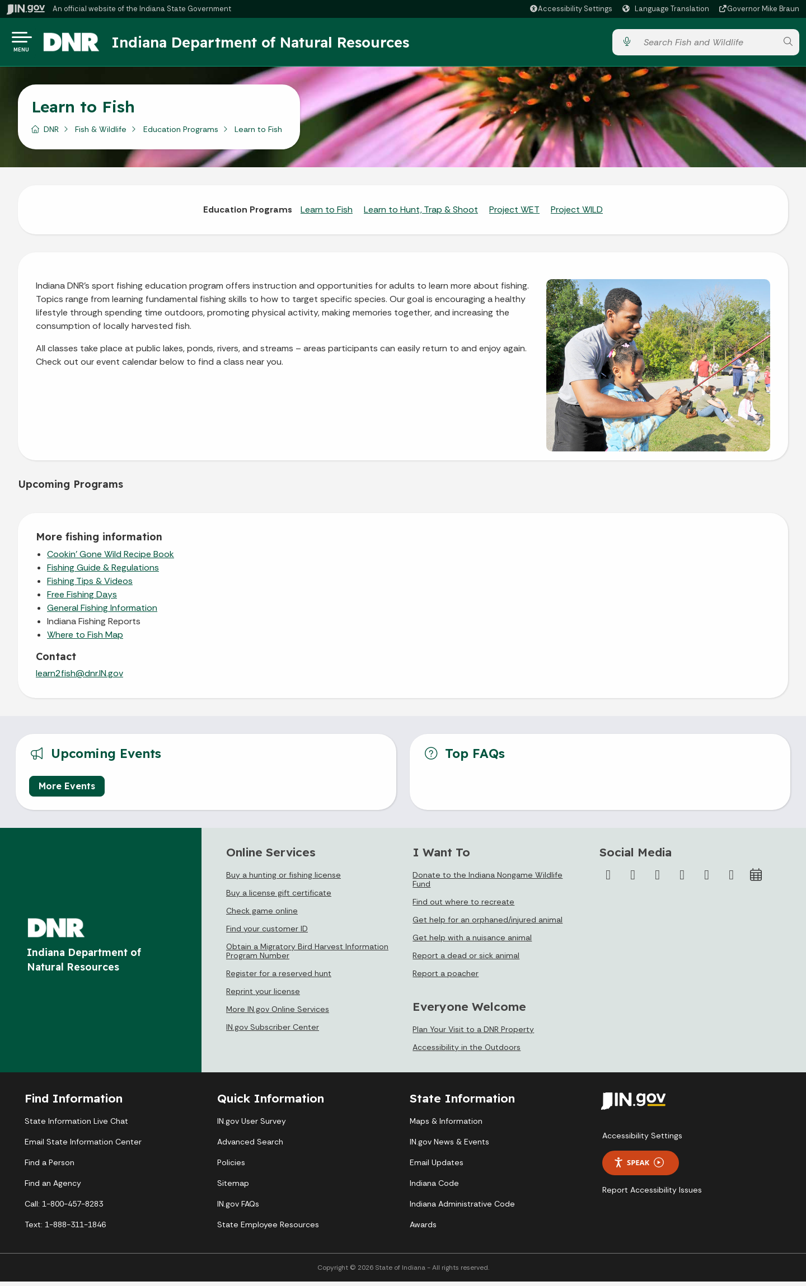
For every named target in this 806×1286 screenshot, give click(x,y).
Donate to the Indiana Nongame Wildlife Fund (488, 883)
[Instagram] (658, 879)
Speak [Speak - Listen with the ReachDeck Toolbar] (638, 1167)
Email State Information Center (83, 1146)
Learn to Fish (327, 214)
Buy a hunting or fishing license (283, 879)
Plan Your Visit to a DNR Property (473, 1034)
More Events (67, 790)
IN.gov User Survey (251, 1125)
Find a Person (49, 1167)
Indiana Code (434, 1188)
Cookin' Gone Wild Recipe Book (110, 558)
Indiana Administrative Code (462, 1208)
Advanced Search (250, 1146)
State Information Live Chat (76, 1125)
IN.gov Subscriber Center (272, 1031)
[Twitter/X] (633, 879)
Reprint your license (263, 996)
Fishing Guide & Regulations (103, 572)
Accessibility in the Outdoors (467, 1052)
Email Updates (436, 1167)
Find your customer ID (267, 933)
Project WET (514, 214)
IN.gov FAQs (238, 1208)
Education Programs (180, 134)
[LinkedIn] (707, 879)
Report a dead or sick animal (466, 960)
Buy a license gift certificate (278, 897)
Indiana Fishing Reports (93, 626)
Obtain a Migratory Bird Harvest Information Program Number (307, 955)
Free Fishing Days (82, 599)
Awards (423, 1229)
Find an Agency (53, 1188)
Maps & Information (446, 1125)
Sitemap (233, 1188)
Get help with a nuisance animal (472, 942)
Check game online (262, 915)
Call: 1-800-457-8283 (64, 1208)
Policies (231, 1167)
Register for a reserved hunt (278, 978)
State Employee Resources (268, 1229)
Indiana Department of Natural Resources (271, 44)
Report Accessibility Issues (652, 1194)
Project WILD (577, 214)
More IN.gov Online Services (277, 1014)
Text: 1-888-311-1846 (65, 1229)
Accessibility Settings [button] (642, 1140)
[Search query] (707, 44)
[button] (570, 8)
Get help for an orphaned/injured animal (488, 924)
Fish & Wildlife (100, 134)
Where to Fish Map (85, 639)
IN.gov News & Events (449, 1146)
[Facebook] (608, 879)
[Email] (732, 879)
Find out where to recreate (463, 906)
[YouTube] (682, 879)
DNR (51, 134)
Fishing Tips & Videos (90, 585)
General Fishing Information (102, 612)
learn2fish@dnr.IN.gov (79, 678)
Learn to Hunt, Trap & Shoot (421, 214)
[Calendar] (756, 879)
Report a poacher (446, 978)
